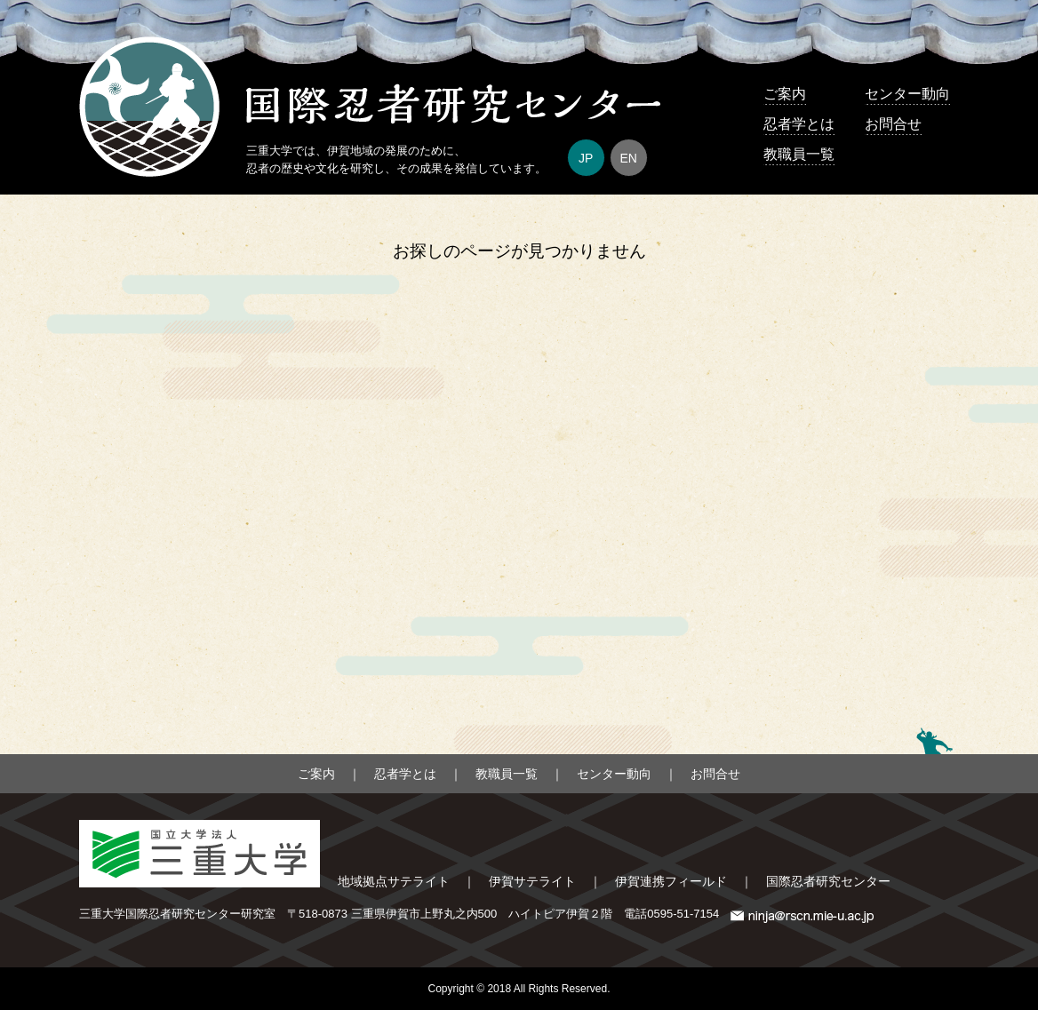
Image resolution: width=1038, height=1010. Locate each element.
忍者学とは (798, 123)
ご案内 (784, 93)
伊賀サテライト (532, 881)
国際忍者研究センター (828, 881)
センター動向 (907, 93)
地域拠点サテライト (394, 881)
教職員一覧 (798, 154)
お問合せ (893, 123)
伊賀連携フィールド (671, 881)
